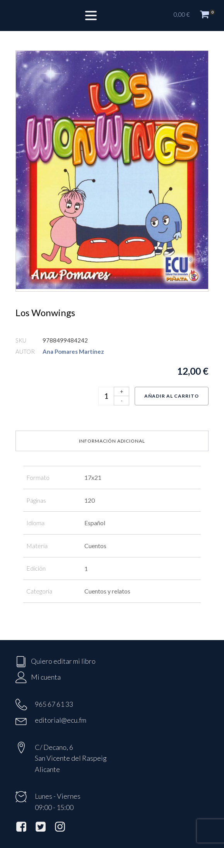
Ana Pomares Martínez (73, 351)
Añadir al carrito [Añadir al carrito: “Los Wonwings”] (171, 396)
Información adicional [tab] (112, 441)
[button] (195, 15)
